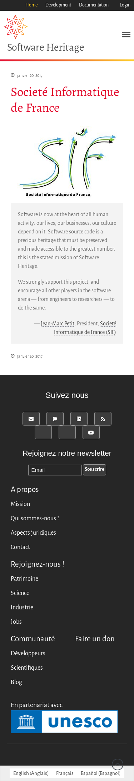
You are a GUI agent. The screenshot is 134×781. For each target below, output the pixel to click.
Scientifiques (27, 668)
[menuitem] (31, 773)
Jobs (16, 622)
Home (31, 5)
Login (125, 5)
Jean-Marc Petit (57, 324)
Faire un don (95, 639)
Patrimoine (24, 579)
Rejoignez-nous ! (37, 564)
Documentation (94, 5)
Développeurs (28, 653)
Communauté (33, 639)
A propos (25, 489)
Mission (20, 504)
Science (20, 593)
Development (58, 5)
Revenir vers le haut (117, 764)
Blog (16, 682)
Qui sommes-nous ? (35, 518)
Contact (20, 547)
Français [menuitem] (65, 773)
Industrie (22, 607)
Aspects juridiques (33, 533)
